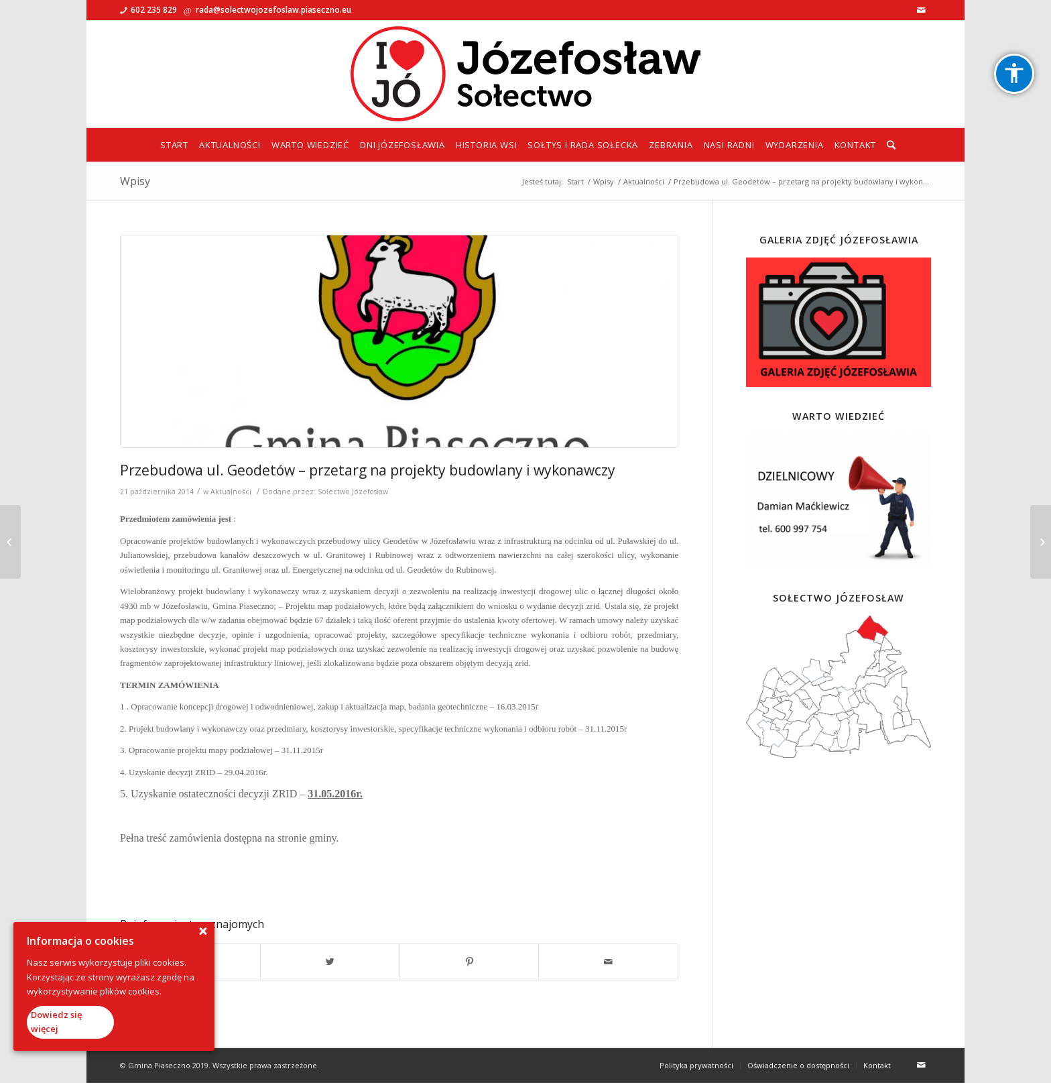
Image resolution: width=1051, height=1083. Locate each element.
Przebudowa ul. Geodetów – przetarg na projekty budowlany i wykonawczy (367, 470)
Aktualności (643, 181)
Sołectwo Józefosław (353, 491)
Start (575, 181)
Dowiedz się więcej (56, 1022)
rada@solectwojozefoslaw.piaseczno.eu (273, 9)
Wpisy (135, 181)
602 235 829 (154, 9)
